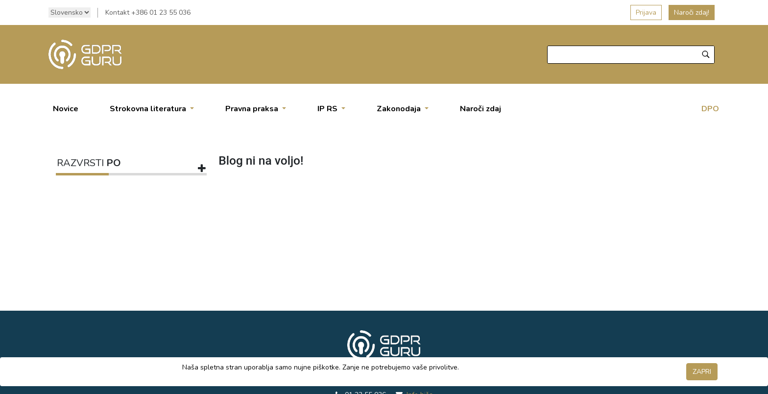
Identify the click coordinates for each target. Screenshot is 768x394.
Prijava (646, 12)
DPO (710, 108)
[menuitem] (65, 109)
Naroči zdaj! (691, 12)
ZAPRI (702, 371)
